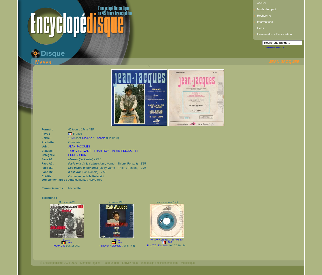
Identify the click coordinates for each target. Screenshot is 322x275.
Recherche (264, 15)
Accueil (261, 3)
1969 (71, 138)
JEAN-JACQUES (284, 61)
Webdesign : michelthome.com (159, 262)
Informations (265, 22)
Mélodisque (188, 262)
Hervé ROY (101, 150)
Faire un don (111, 262)
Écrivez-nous (130, 262)
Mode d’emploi (266, 9)
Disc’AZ (87, 138)
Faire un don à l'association (274, 34)
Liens (260, 28)
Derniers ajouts (274, 47)
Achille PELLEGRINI (125, 150)
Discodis (100, 138)
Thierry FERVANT (79, 150)
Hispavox (104, 245)
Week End (59, 245)
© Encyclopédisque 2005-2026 (58, 262)
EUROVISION (77, 155)
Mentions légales (90, 262)
